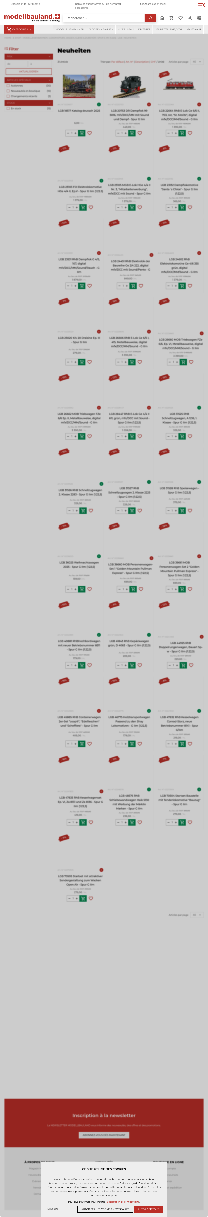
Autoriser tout (148, 1209)
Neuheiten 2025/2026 (168, 29)
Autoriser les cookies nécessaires (105, 1209)
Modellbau (126, 29)
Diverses (144, 29)
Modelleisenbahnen (69, 29)
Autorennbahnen (101, 29)
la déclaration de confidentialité (122, 1202)
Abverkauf (193, 29)
